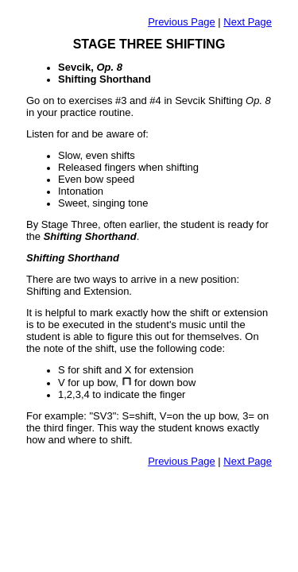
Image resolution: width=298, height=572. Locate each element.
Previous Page (181, 22)
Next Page (247, 22)
